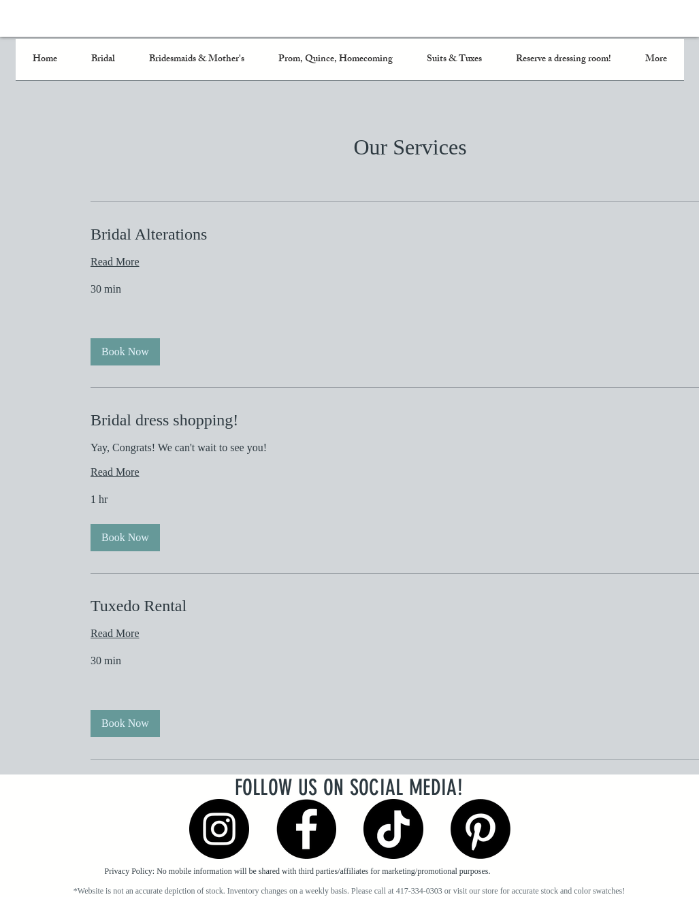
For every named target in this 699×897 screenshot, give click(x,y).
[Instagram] (219, 829)
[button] (125, 351)
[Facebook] (306, 829)
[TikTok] (393, 829)
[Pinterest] (480, 829)
